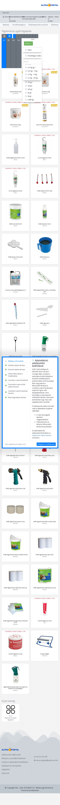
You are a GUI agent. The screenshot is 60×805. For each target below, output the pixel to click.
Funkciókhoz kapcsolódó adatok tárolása (15, 385)
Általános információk (14, 361)
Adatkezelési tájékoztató (11, 754)
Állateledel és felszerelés (12, 19)
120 (13, 40)
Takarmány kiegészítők (32, 18)
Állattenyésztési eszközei (38, 25)
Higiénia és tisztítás (50, 19)
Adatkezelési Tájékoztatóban (41, 435)
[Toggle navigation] (5, 5)
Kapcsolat (6, 13)
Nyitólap (5, 17)
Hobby (56, 17)
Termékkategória (18, 25)
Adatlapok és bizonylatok (11, 766)
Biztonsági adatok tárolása (15, 397)
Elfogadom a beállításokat (46, 444)
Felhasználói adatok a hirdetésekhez (14, 375)
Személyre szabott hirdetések (16, 380)
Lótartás (44, 17)
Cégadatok (6, 769)
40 (4, 40)
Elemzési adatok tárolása (15, 369)
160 (19, 40)
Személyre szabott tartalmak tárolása (16, 392)
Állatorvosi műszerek (25, 18)
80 (9, 40)
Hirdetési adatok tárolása (15, 365)
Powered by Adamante (30, 790)
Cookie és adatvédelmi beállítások (15, 762)
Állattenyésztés (20, 17)
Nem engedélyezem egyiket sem (15, 444)
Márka (27, 43)
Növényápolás (39, 17)
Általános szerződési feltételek (14, 758)
